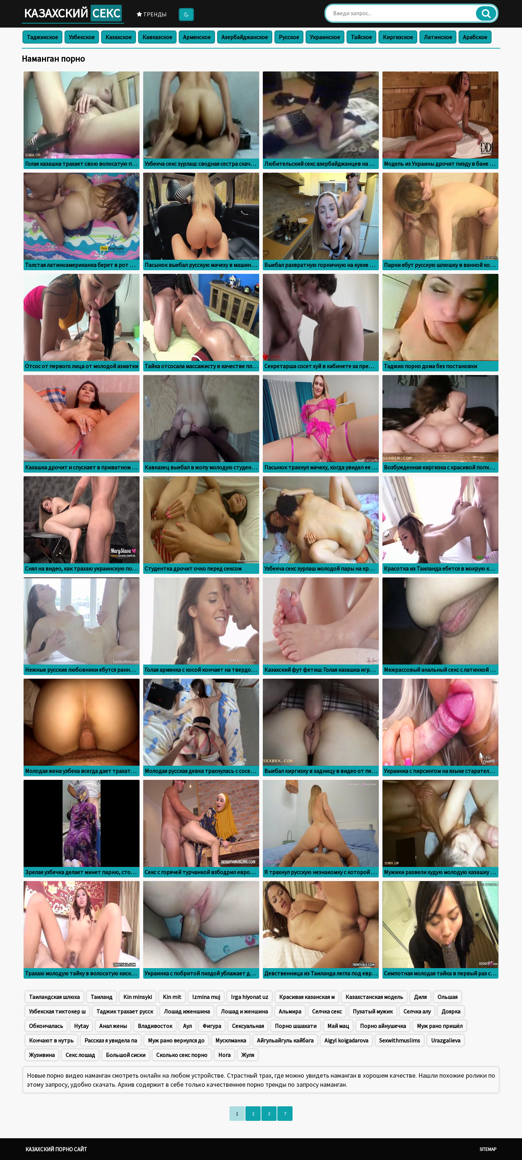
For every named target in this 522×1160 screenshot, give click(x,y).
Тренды (152, 14)
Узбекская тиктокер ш (57, 1011)
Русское (289, 37)
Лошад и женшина (244, 1011)
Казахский (73, 13)
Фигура (212, 1025)
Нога (224, 1054)
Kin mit (172, 996)
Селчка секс (327, 1011)
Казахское (118, 37)
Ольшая (447, 996)
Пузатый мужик (373, 1011)
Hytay (81, 1025)
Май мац (338, 1025)
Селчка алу (417, 1011)
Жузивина (42, 1054)
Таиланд (101, 996)
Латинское (438, 37)
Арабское (475, 37)
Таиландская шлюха (54, 996)
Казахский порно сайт (56, 1149)
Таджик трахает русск (124, 1011)
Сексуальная (248, 1025)
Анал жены (113, 1025)
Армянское (197, 37)
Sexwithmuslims (399, 1040)
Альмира (290, 1011)
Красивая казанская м (307, 996)
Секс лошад (80, 1054)
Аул (187, 1025)
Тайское (361, 37)
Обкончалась (46, 1025)
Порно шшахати (295, 1025)
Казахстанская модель (374, 996)
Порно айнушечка (383, 1025)
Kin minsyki (137, 996)
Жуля (247, 1054)
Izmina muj (206, 996)
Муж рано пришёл (440, 1025)
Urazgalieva (445, 1040)
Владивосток (155, 1025)
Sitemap (488, 1149)
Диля (420, 996)
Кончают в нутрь (51, 1040)
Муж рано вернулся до (176, 1040)
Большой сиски (125, 1054)
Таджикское (42, 37)
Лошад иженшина (187, 1011)
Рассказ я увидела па (110, 1040)
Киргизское (398, 37)
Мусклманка (230, 1040)
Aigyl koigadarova (346, 1040)
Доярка (451, 1011)
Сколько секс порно (181, 1054)
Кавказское (157, 37)
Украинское (325, 37)
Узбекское (82, 37)
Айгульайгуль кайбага (285, 1040)
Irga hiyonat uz (249, 996)
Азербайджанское (244, 37)
